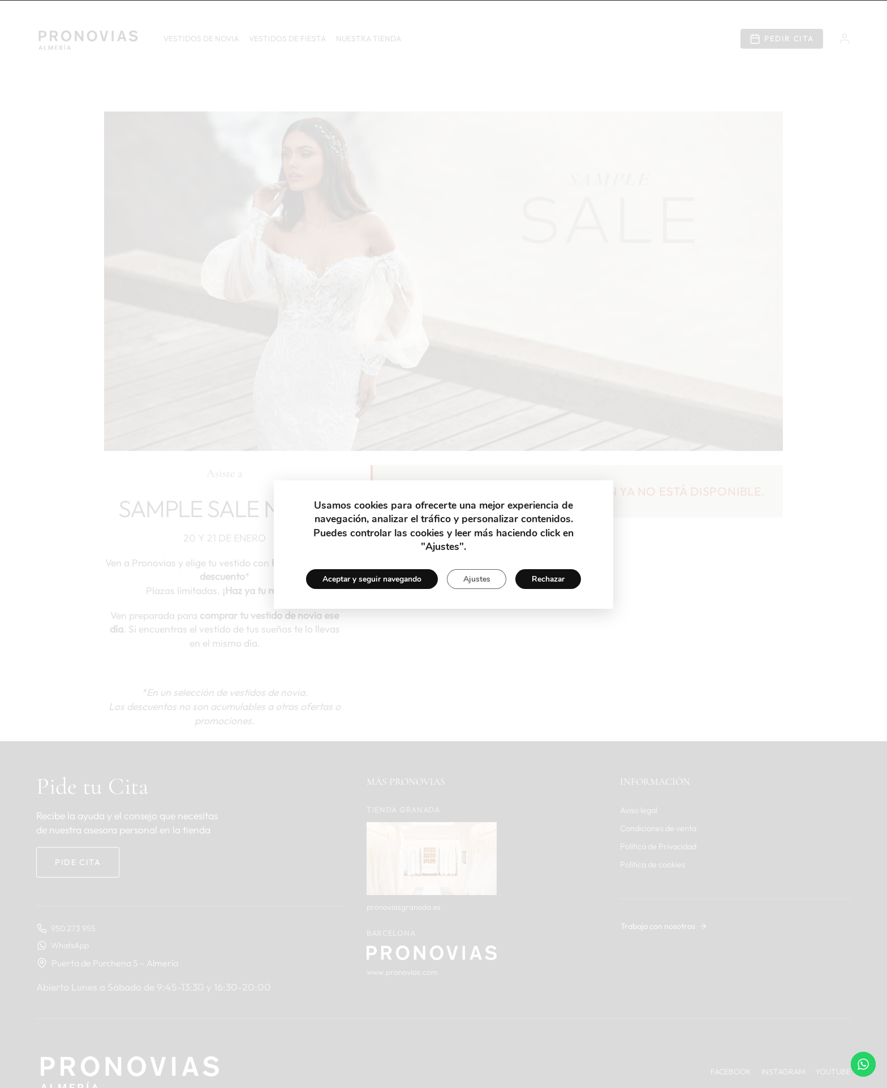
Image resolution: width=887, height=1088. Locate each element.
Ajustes (476, 579)
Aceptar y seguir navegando (370, 579)
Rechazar (550, 579)
